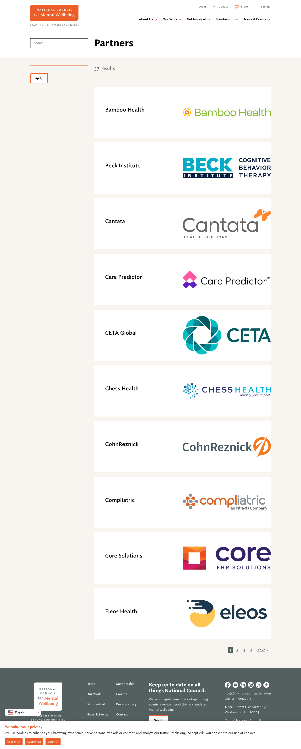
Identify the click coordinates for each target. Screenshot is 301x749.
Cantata (115, 221)
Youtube (235, 685)
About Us (146, 19)
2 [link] (237, 650)
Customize (34, 741)
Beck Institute (123, 165)
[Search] (59, 43)
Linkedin (243, 685)
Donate (223, 6)
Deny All (53, 741)
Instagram (251, 685)
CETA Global (121, 332)
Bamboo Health (125, 109)
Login (202, 6)
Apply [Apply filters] (39, 78)
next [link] (261, 650)
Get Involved (196, 19)
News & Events (255, 19)
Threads (258, 685)
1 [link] (230, 649)
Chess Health (122, 388)
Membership (225, 19)
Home (90, 684)
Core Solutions (123, 555)
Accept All (13, 741)
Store (244, 6)
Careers (121, 694)
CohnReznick (122, 444)
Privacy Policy (126, 704)
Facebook (228, 685)
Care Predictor (123, 277)
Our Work (170, 19)
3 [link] (244, 650)
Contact (122, 714)
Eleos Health (121, 611)
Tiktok (266, 685)
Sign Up (158, 720)
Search (265, 6)
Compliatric (120, 500)
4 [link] (251, 650)
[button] (23, 712)
